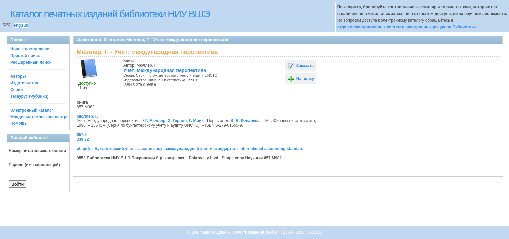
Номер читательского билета (37, 150)
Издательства (24, 83)
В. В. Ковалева (244, 121)
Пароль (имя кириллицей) (34, 164)
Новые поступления (30, 49)
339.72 (83, 139)
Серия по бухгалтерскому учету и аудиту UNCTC (176, 75)
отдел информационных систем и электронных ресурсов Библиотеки (406, 27)
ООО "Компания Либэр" (257, 232)
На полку (300, 78)
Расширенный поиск (30, 62)
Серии (16, 89)
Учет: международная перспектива (164, 70)
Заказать (300, 65)
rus (25, 25)
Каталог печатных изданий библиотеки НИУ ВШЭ (110, 13)
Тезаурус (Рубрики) (29, 96)
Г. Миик (196, 121)
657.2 (82, 134)
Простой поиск (25, 55)
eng (17, 25)
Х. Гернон (177, 121)
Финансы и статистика (166, 80)
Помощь (18, 123)
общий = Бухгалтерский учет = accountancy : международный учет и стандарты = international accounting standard (190, 148)
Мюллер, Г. (147, 65)
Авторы (18, 76)
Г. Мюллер (155, 121)
